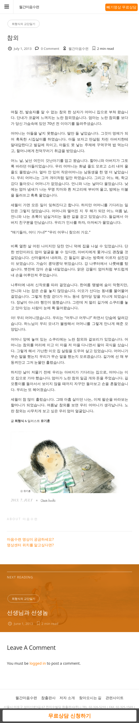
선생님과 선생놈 (27, 612)
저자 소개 (67, 697)
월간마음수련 (29, 7)
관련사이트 (115, 697)
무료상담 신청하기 (69, 715)
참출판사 (48, 697)
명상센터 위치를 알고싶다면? (30, 544)
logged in (38, 663)
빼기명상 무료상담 (121, 7)
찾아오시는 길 (90, 697)
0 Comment (50, 48)
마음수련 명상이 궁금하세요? (30, 539)
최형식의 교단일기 (23, 24)
